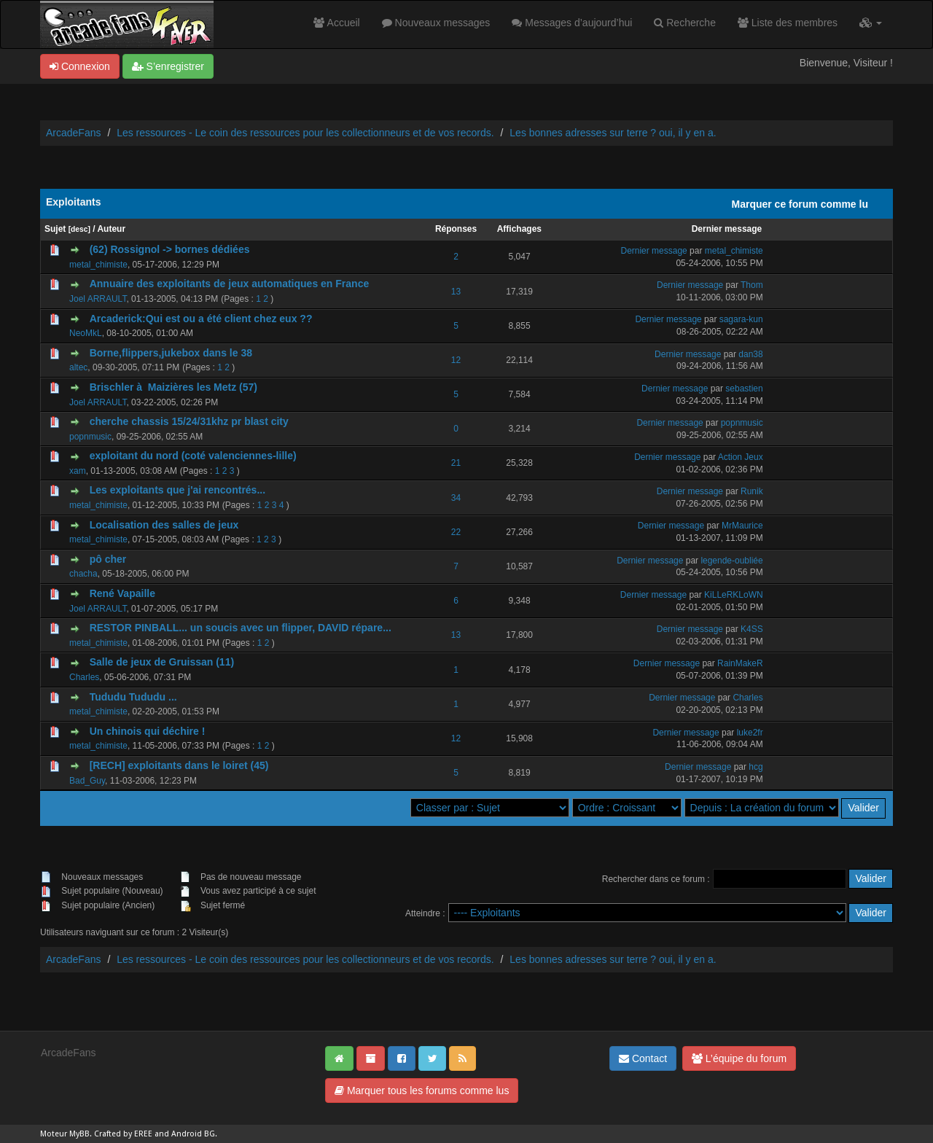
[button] (870, 22)
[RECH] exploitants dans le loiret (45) (179, 765)
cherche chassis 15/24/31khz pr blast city (189, 421)
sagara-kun (741, 319)
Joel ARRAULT (97, 299)
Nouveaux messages (436, 22)
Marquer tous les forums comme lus (422, 1090)
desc (79, 229)
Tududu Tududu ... (133, 697)
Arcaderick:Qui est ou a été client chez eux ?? (201, 318)
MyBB (79, 1134)
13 (456, 291)
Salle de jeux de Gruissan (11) (162, 662)
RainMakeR (740, 663)
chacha (83, 574)
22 (456, 532)
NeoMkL (85, 333)
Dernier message (727, 229)
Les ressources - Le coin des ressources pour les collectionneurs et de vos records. (305, 133)
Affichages (519, 229)
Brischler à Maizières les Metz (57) (173, 387)
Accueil (336, 22)
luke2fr (750, 732)
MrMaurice (742, 525)
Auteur (111, 229)
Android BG (193, 1134)
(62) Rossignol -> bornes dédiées (170, 249)
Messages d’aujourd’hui (572, 22)
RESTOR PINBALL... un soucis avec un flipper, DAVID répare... (240, 627)
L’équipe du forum (739, 1058)
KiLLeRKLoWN (733, 595)
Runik (752, 491)
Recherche (685, 22)
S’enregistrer (168, 66)
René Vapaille (122, 593)
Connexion (80, 66)
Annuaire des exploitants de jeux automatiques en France (230, 283)
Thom (752, 285)
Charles (84, 677)
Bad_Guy (87, 781)
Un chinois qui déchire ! (148, 731)
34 (456, 498)
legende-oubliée (731, 560)
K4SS (752, 629)
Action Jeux (740, 457)
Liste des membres (788, 22)
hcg (755, 767)
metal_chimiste (98, 265)
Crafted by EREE (123, 1134)
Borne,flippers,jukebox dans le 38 (171, 353)
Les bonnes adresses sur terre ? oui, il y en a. (613, 133)
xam (77, 471)
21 (456, 463)
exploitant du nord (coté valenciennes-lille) (193, 455)
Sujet (55, 229)
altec (78, 367)
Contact (643, 1058)
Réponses (456, 229)
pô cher (108, 559)
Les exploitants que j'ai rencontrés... (177, 490)
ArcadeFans (73, 133)
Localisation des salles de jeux (164, 525)
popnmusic (90, 437)
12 (456, 360)
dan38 (750, 354)
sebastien (743, 388)
